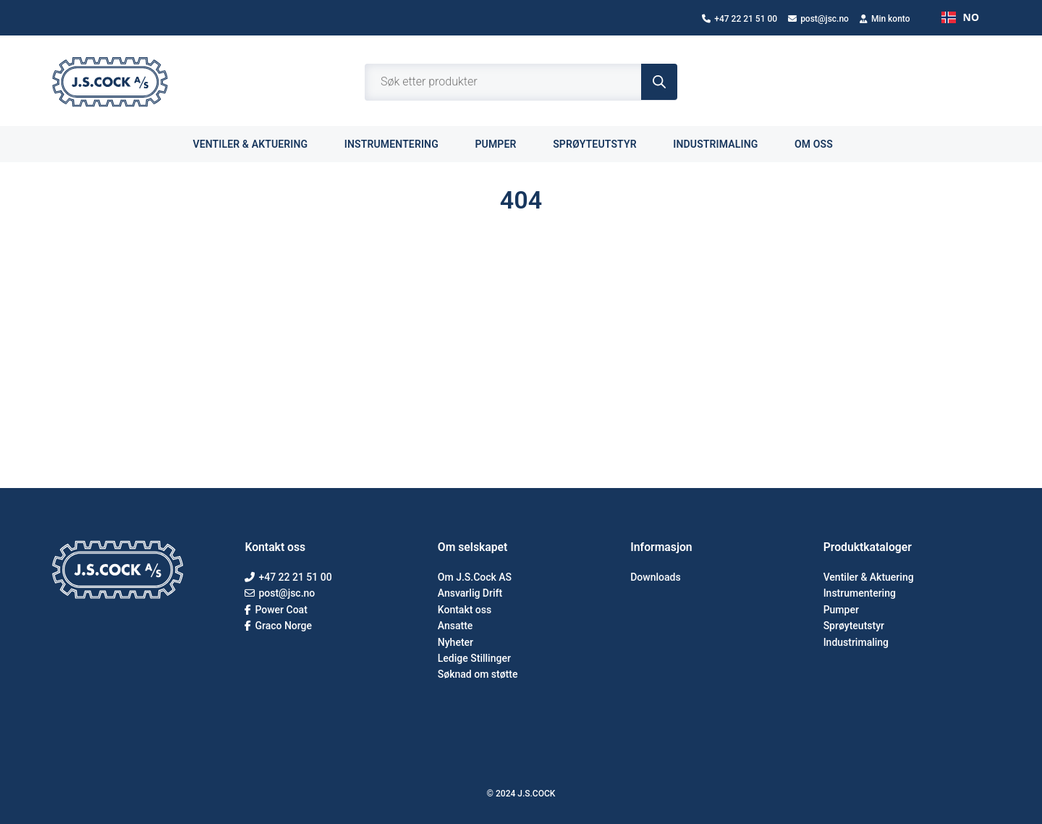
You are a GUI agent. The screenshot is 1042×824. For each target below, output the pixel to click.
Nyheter (455, 642)
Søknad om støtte (478, 674)
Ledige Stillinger (474, 658)
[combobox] (960, 17)
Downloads (655, 577)
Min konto (885, 19)
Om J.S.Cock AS (475, 577)
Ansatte (455, 625)
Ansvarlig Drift (470, 593)
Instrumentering (399, 144)
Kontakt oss (464, 609)
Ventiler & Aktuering (868, 577)
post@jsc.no (818, 19)
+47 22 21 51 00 (739, 19)
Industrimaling (723, 144)
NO (960, 17)
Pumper (504, 144)
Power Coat (276, 609)
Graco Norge (278, 625)
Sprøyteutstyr (603, 144)
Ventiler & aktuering (257, 144)
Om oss (822, 144)
